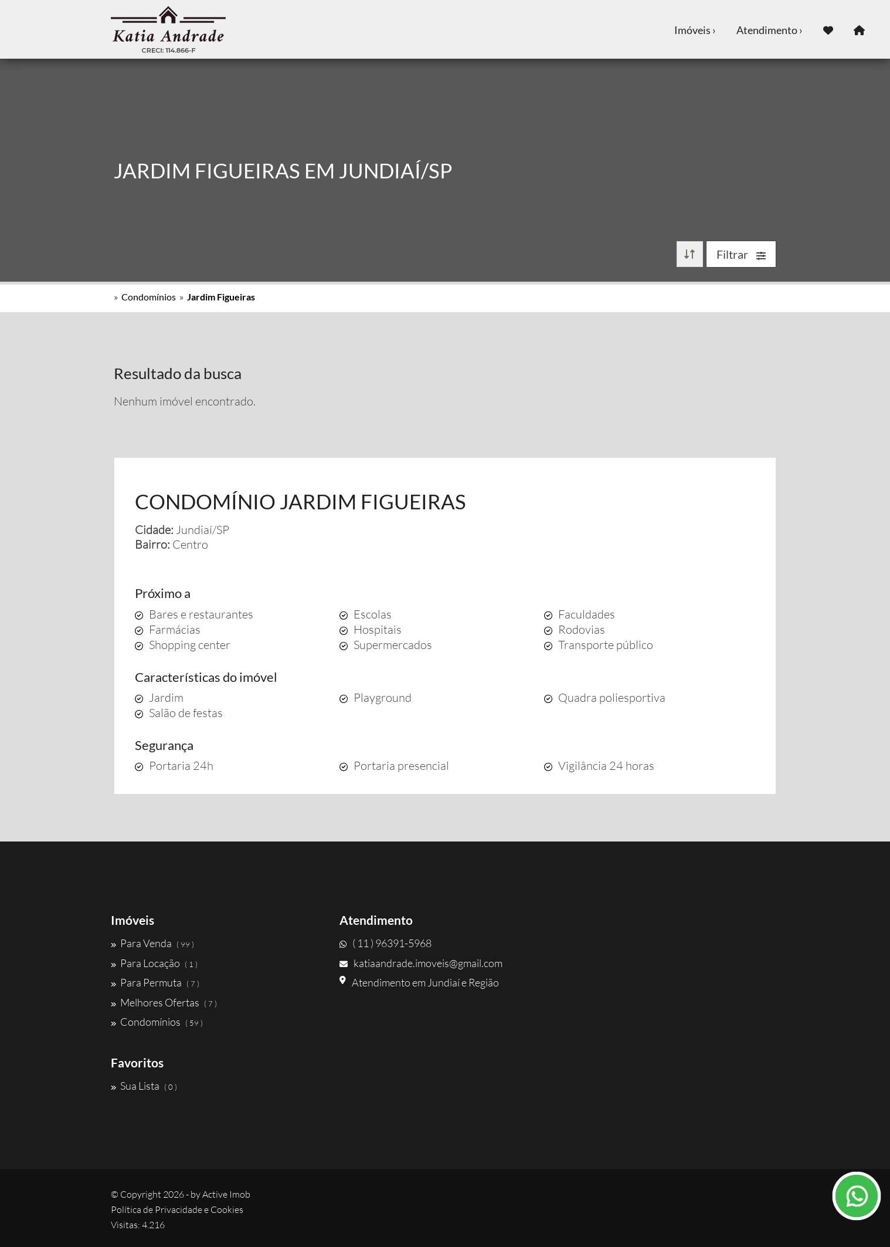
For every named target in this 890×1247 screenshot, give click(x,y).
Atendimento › (769, 29)
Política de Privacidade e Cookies (177, 1209)
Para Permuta (155, 982)
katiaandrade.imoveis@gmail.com (420, 963)
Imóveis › (695, 29)
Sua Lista (144, 1085)
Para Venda (152, 943)
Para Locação (154, 963)
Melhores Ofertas (164, 1002)
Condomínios (148, 296)
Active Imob (226, 1194)
